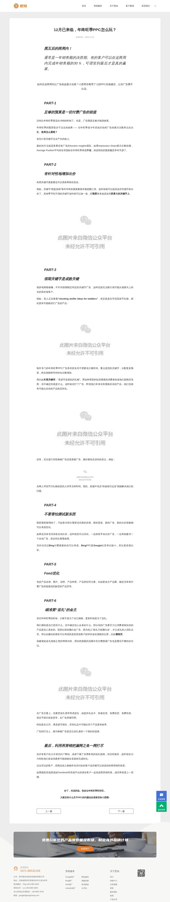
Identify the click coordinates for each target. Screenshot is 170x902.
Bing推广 (69, 881)
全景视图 (113, 884)
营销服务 (98, 6)
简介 (112, 877)
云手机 (84, 888)
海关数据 (85, 884)
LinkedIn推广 (70, 888)
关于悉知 (114, 6)
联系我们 (146, 6)
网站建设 (85, 877)
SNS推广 (69, 884)
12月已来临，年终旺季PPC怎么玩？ (85, 30)
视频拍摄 (85, 881)
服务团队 (113, 892)
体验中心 (113, 881)
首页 (84, 6)
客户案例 (130, 6)
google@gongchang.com (29, 895)
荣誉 (112, 888)
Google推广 (70, 877)
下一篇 (121, 811)
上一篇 (48, 811)
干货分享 (113, 899)
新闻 (112, 896)
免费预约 (85, 849)
